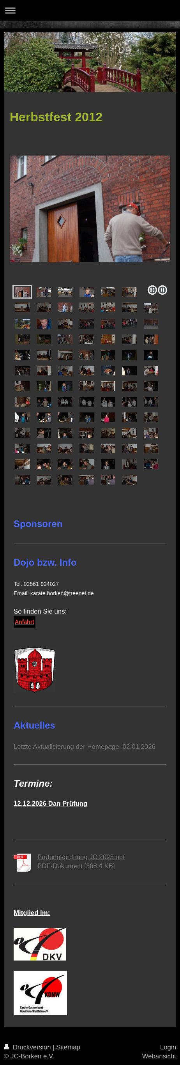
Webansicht (159, 1056)
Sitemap (68, 1047)
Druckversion (28, 1047)
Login (168, 1047)
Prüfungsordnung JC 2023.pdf (81, 857)
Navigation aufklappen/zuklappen (90, 10)
